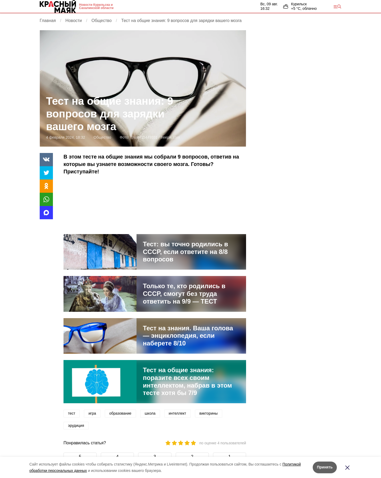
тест (71, 413)
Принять (325, 467)
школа (150, 413)
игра (92, 413)
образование (120, 413)
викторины (208, 413)
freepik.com (170, 137)
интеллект (177, 413)
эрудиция (76, 425)
